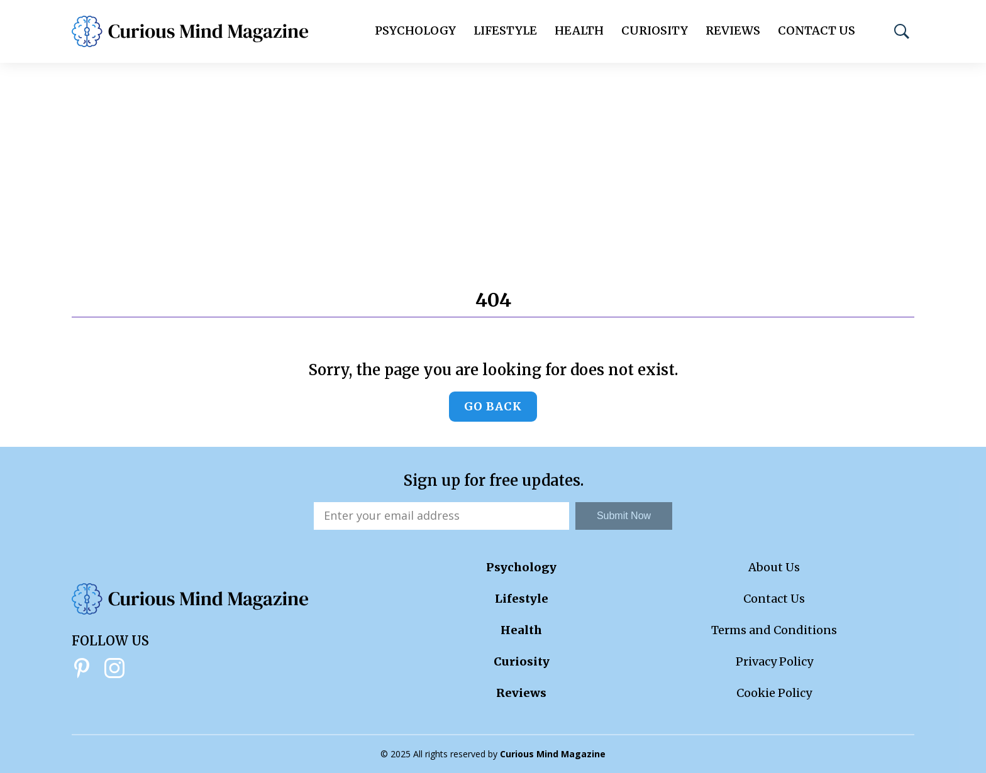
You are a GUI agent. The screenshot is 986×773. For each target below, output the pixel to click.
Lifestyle (505, 30)
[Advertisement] (493, 157)
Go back (493, 406)
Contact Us (816, 30)
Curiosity (654, 30)
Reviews (733, 30)
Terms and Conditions (774, 630)
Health (579, 30)
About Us (774, 567)
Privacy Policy (774, 661)
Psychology (415, 30)
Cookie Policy (774, 693)
